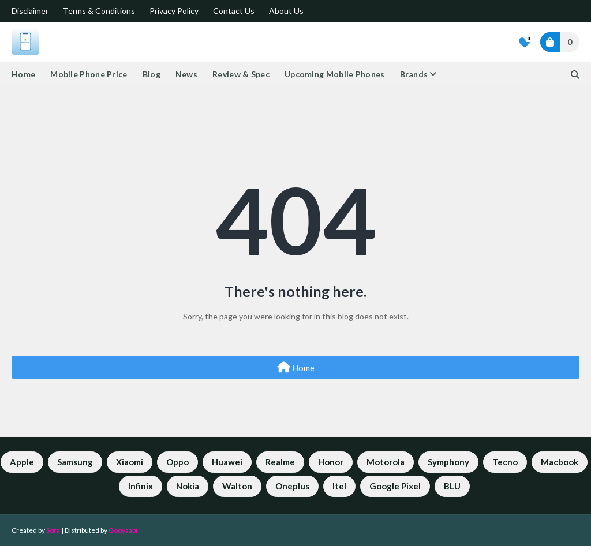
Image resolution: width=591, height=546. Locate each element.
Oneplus (292, 486)
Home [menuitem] (23, 74)
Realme (280, 462)
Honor (330, 462)
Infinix (140, 486)
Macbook (559, 462)
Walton (237, 486)
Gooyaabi (123, 530)
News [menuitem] (186, 74)
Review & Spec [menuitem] (241, 74)
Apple (22, 462)
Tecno (505, 462)
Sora (53, 530)
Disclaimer (30, 11)
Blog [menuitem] (151, 74)
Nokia (187, 486)
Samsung (75, 462)
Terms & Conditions (99, 11)
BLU (452, 486)
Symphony (448, 462)
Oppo (177, 462)
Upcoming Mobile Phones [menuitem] (335, 74)
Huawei (227, 462)
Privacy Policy (174, 11)
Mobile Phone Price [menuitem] (88, 74)
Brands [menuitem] (414, 74)
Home (296, 367)
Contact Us (234, 11)
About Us (286, 11)
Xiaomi (129, 462)
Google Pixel (395, 486)
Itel (339, 486)
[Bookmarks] (524, 42)
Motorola (385, 462)
